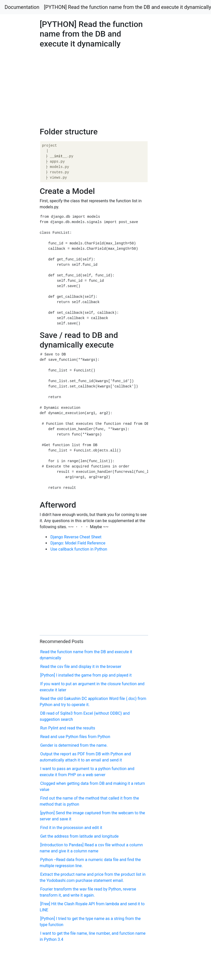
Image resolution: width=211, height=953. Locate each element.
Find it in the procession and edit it (71, 827)
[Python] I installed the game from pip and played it (86, 675)
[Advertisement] (169, 267)
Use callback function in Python (78, 549)
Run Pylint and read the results (67, 728)
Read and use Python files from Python (75, 736)
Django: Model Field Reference (77, 543)
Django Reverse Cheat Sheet (76, 537)
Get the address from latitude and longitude (79, 836)
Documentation (22, 7)
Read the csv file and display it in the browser (80, 666)
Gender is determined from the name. (74, 745)
